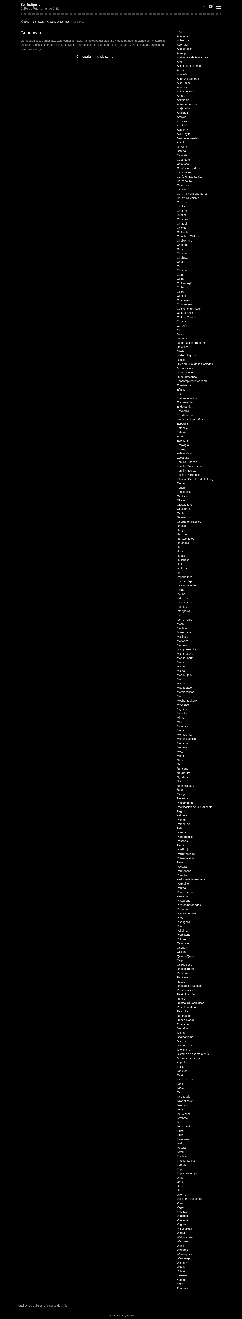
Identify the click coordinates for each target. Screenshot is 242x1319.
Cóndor (181, 295)
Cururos (182, 325)
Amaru (181, 95)
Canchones (184, 172)
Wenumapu (184, 1258)
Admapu (182, 53)
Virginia (181, 1224)
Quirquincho (184, 964)
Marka (181, 670)
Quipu (180, 960)
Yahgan (182, 1271)
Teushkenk (183, 1126)
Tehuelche (183, 1113)
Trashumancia (186, 1160)
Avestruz (182, 129)
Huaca (181, 555)
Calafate (182, 155)
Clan (180, 274)
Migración (183, 709)
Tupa (180, 1169)
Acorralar (182, 44)
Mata (180, 679)
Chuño (181, 261)
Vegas (181, 1207)
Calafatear (183, 159)
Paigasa (182, 815)
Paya (180, 862)
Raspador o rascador (190, 985)
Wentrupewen (185, 1254)
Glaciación (183, 500)
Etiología (182, 440)
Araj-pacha (184, 108)
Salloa (181, 1032)
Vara (180, 1203)
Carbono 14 (184, 180)
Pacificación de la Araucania (194, 806)
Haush (181, 547)
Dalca (180, 334)
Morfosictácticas (187, 738)
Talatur (181, 1075)
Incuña (181, 594)
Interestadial (184, 602)
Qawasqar (183, 943)
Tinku (180, 1130)
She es (181, 1041)
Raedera (182, 973)
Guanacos (183, 517)
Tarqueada (183, 1096)
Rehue (181, 998)
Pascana (182, 841)
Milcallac (182, 713)
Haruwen (182, 534)
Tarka (180, 1088)
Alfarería (182, 74)
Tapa (180, 1083)
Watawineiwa (185, 1237)
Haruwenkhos (185, 538)
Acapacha (183, 36)
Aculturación (185, 48)
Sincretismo (184, 1045)
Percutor (182, 875)
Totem (181, 1152)
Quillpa (181, 951)
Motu (180, 751)
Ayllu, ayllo (183, 134)
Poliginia (182, 930)
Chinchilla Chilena (188, 236)
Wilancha (183, 1262)
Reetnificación (186, 994)
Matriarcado (184, 687)
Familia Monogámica (190, 466)
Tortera (181, 1147)
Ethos (180, 436)
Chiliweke (183, 232)
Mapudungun (185, 658)
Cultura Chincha (187, 317)
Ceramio (182, 202)
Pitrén (180, 926)
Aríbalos (182, 121)
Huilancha (183, 559)
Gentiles (182, 496)
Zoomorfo (183, 1288)
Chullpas (182, 257)
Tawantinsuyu (185, 1100)
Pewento (182, 896)
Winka (181, 1266)
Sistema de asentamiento (193, 1054)
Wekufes (182, 1249)
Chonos (182, 244)
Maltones (182, 640)
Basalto (181, 142)
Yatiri (180, 1283)
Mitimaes (182, 726)
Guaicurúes (184, 508)
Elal (179, 393)
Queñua (182, 947)
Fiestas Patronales (188, 474)
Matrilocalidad (185, 692)
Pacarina (182, 798)
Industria (182, 598)
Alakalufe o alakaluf (189, 65)
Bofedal (182, 151)
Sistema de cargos (188, 1058)
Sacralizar (183, 1028)
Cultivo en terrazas (189, 308)
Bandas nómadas (188, 138)
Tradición (182, 1156)
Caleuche (183, 163)
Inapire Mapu (185, 581)
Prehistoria (183, 934)
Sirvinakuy (183, 1049)
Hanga (181, 530)
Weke (180, 1245)
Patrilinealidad (186, 853)
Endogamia (184, 406)
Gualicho (182, 513)
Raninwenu (184, 977)
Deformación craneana (191, 342)
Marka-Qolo (184, 675)
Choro (181, 249)
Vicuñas (182, 1211)
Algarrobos (184, 82)
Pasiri (180, 845)
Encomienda (185, 402)
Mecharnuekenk (187, 700)
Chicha (181, 227)
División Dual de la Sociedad (195, 364)
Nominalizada (185, 785)
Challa (181, 206)
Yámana (182, 1275)
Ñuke (180, 789)
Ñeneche (182, 768)
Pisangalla (183, 922)
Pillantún (182, 909)
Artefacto (182, 125)
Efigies (181, 389)
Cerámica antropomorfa (192, 193)
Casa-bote (183, 185)
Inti (179, 615)
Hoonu (181, 551)
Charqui (182, 223)
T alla (180, 1066)
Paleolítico (183, 824)
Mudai (181, 755)
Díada (180, 351)
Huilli (180, 564)
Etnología (183, 445)
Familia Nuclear (187, 470)
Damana (182, 338)
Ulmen (181, 1177)
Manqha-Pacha (186, 649)
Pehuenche (184, 870)
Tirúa (180, 1135)
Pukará (181, 939)
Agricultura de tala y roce (192, 57)
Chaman (182, 210)
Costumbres (184, 304)
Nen (179, 764)
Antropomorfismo (187, 104)
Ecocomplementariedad (192, 381)
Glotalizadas (185, 504)
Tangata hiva (185, 1079)
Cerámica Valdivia (188, 198)
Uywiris (181, 1194)
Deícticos (183, 346)
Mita (179, 721)
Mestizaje (183, 704)
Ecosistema (184, 385)
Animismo (183, 99)
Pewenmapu (185, 892)
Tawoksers (183, 1105)
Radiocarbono (185, 968)
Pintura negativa (187, 913)
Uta (179, 1190)
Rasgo (181, 981)
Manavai (182, 645)
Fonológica (184, 491)
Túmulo (181, 1164)
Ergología (183, 410)
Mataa (181, 683)
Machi (180, 623)
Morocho (182, 743)
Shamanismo (185, 1036)
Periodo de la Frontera (191, 879)
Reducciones (185, 990)
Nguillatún (183, 777)
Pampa (181, 832)
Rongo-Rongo (185, 1019)
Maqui (181, 662)
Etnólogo (182, 449)
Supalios (182, 1062)
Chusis (181, 266)
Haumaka (183, 542)
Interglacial (184, 611)
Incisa (180, 589)
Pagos (181, 811)
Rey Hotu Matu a (187, 1007)
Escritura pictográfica (190, 419)
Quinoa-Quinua (186, 956)
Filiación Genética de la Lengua (197, 479)
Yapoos (181, 1279)
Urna (180, 1181)
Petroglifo (183, 883)
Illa (178, 572)
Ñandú (181, 760)
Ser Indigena (31, 4)
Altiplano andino (187, 91)
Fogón (181, 487)
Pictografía (183, 900)
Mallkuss (182, 636)
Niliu (179, 781)
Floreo (181, 483)
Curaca (181, 321)
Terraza (181, 1122)
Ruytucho (183, 1024)
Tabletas (182, 1071)
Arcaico (181, 116)
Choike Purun (185, 240)
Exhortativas (185, 453)
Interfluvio (183, 606)
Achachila (183, 40)
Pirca (180, 917)
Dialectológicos (186, 355)
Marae (181, 666)
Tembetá (182, 1117)
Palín (180, 828)
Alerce (181, 70)
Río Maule (183, 1015)
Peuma (181, 887)
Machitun (182, 628)
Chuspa (182, 270)
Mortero (182, 747)
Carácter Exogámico (190, 176)
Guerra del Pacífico (189, 521)
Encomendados (187, 398)
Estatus (181, 432)
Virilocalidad (184, 1228)
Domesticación (186, 368)
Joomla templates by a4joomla (121, 1315)
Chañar (181, 215)
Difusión (182, 359)
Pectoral (182, 866)
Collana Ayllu (185, 283)
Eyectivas (183, 457)
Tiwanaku (183, 1139)
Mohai (181, 730)
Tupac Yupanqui (187, 1173)
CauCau (182, 189)
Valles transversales (189, 1198)
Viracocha (183, 1215)
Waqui (181, 1232)
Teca (180, 1109)
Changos (182, 219)
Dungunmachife (187, 376)
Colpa (180, 291)
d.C (179, 329)
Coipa (180, 278)
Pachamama (185, 802)
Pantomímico (185, 836)
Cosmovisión (185, 300)
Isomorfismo (184, 619)
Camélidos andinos (189, 168)
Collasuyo (183, 287)
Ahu (179, 61)
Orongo (181, 794)
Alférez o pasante (188, 78)
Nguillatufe (183, 772)
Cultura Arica (185, 312)
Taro (179, 1092)
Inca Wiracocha (186, 585)
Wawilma (182, 1241)
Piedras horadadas (189, 905)
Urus (180, 1186)
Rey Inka (182, 1011)
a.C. (179, 31)
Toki (179, 1143)
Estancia (182, 428)
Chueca (182, 253)
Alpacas (182, 87)
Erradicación (185, 415)
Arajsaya (182, 112)
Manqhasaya (185, 653)
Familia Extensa (187, 462)
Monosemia (184, 734)
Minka (180, 717)
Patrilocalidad (185, 858)
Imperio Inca (185, 576)
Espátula (182, 423)
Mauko (181, 696)
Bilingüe (182, 146)
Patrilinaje (183, 849)
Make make (184, 632)
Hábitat (181, 525)
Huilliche (182, 568)
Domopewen (185, 372)
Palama (182, 819)
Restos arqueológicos (190, 1002)
